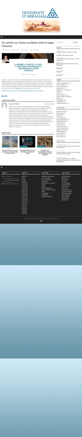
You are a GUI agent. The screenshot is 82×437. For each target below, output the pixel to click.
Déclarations (23, 146)
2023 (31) (25, 186)
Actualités (25, 50)
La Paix (58, 93)
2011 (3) (24, 206)
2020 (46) (25, 191)
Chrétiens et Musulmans (62, 83)
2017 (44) (25, 196)
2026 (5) (24, 176)
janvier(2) (24, 181)
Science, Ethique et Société (63, 96)
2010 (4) (24, 208)
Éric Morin (59, 116)
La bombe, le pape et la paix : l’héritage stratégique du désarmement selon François (22, 90)
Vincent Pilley (35, 50)
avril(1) (23, 178)
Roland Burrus (60, 135)
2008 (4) (24, 211)
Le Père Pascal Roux (61, 128)
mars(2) (23, 179)
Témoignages (6, 146)
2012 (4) (24, 205)
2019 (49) (25, 193)
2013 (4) (24, 203)
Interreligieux (41, 146)
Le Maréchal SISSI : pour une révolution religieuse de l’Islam (27, 152)
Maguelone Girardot (61, 129)
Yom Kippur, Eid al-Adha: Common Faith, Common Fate (68, 146)
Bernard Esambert (61, 111)
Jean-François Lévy (61, 126)
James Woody (60, 123)
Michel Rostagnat (60, 131)
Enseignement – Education (63, 90)
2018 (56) (25, 194)
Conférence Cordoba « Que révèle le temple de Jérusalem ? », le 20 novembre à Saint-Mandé (68, 160)
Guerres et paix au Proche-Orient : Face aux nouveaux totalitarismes (68, 153)
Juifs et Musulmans (61, 86)
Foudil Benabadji (60, 118)
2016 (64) (25, 198)
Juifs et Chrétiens (60, 84)
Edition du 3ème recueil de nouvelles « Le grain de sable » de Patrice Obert (10, 152)
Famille (58, 91)
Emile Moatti (59, 114)
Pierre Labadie (60, 133)
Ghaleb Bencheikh (61, 121)
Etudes (58, 98)
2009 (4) (24, 210)
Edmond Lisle (59, 113)
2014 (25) (25, 201)
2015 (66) (25, 199)
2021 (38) (25, 189)
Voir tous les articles (49, 104)
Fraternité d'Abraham (61, 103)
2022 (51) (25, 188)
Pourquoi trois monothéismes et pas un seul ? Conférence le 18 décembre (45, 153)
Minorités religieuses (61, 95)
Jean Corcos (59, 124)
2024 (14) (25, 184)
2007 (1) (24, 213)
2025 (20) (25, 183)
